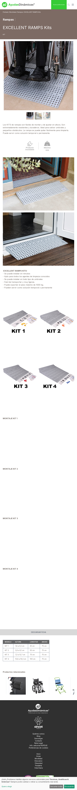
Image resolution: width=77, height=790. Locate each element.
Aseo (38, 754)
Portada (6, 12)
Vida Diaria (38, 768)
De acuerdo (69, 786)
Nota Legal (38, 743)
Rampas (20, 12)
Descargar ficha (38, 632)
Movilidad (13, 12)
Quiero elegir (7, 786)
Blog (38, 736)
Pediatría (38, 766)
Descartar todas (56, 786)
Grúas (38, 756)
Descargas (38, 738)
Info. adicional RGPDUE (38, 745)
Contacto (38, 741)
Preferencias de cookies (38, 748)
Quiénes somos (38, 734)
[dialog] (38, 783)
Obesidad (38, 763)
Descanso (38, 761)
